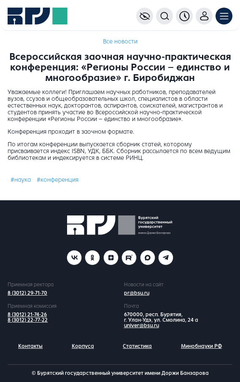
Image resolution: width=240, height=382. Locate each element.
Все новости (120, 41)
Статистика (137, 346)
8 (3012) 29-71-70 (27, 293)
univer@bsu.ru (141, 325)
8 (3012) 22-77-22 (28, 320)
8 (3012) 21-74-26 (27, 314)
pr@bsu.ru (136, 293)
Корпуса (83, 346)
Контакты (30, 346)
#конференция (57, 180)
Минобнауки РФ (201, 346)
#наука (21, 180)
